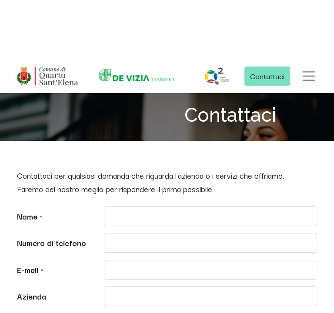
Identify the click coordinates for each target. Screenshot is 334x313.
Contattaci (267, 76)
